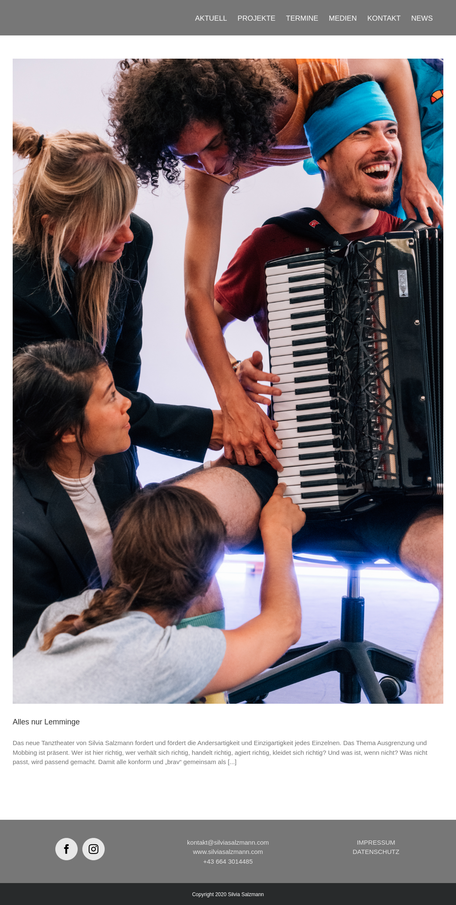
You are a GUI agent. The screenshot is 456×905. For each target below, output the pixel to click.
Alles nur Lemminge (46, 722)
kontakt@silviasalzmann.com (228, 842)
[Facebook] (66, 849)
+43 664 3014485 (227, 861)
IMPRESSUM (376, 842)
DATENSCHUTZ (376, 851)
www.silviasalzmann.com (228, 851)
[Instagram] (93, 849)
